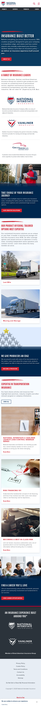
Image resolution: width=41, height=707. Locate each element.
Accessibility (20, 675)
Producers (26, 9)
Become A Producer (10, 369)
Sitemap (20, 678)
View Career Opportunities (12, 598)
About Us (6, 59)
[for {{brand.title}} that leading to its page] (20, 625)
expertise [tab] (15, 9)
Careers (37, 9)
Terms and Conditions (20, 669)
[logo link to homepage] (8, 3)
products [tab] (4, 9)
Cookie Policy (20, 666)
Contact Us (20, 672)
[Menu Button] (38, 4)
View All (6, 402)
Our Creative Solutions (11, 210)
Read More (6, 452)
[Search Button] (34, 4)
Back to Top (20, 697)
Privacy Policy (20, 663)
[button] (37, 702)
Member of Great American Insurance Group (20, 653)
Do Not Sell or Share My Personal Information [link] (20, 683)
